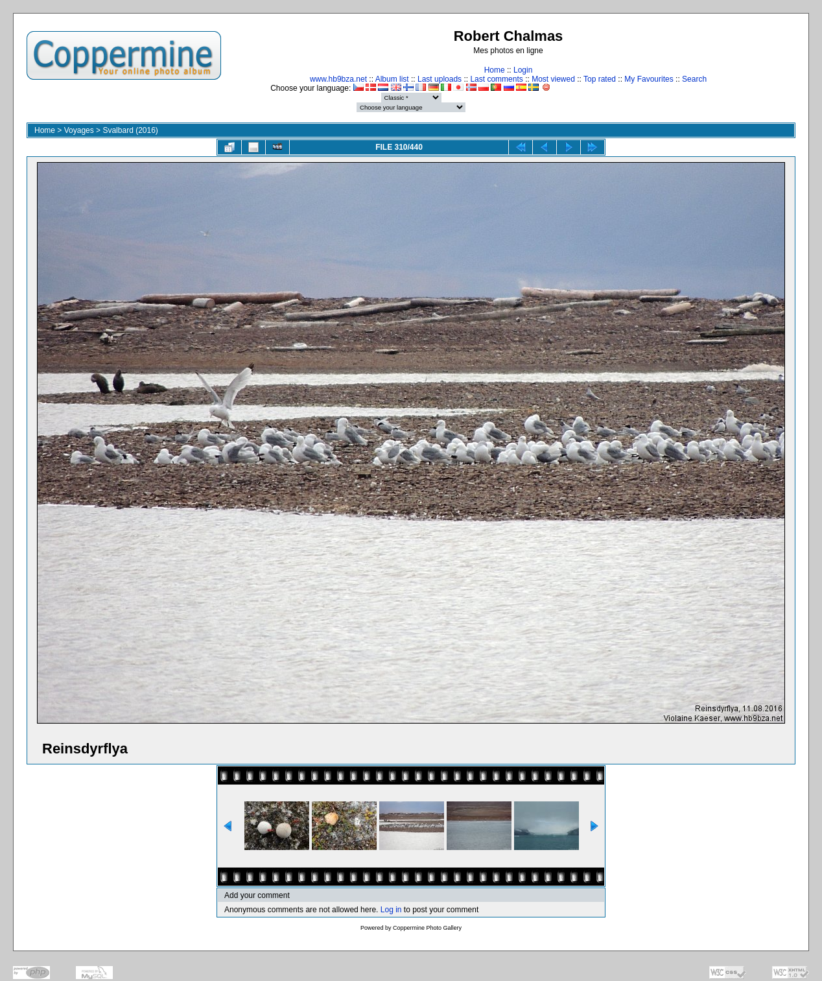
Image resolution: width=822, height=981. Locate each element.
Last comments (496, 79)
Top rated (599, 79)
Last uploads (439, 79)
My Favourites (648, 79)
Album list (392, 79)
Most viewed (553, 79)
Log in (391, 909)
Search (694, 79)
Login (522, 70)
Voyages (79, 130)
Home (494, 70)
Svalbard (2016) (130, 130)
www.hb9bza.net (338, 79)
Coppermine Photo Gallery (427, 928)
